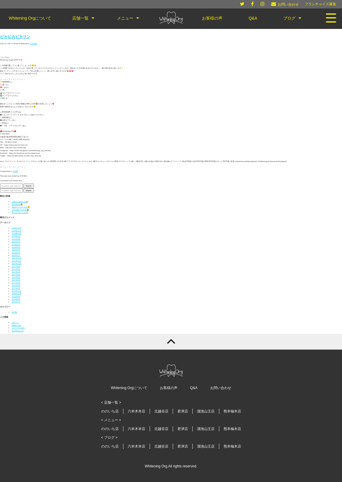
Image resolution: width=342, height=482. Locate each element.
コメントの (18, 328)
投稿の (16, 325)
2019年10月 (16, 233)
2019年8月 (16, 239)
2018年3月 (16, 250)
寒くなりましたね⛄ (20, 212)
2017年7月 (16, 272)
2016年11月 (16, 294)
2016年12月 (16, 291)
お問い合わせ (220, 388)
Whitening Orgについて (129, 388)
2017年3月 (16, 283)
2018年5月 (16, 244)
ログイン (15, 322)
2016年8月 (16, 299)
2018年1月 (16, 255)
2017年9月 (16, 266)
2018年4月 (16, 247)
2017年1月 (16, 288)
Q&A (193, 388)
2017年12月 (16, 258)
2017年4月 (16, 280)
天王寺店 (33, 43)
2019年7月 (16, 242)
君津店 (182, 411)
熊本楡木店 (232, 411)
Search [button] (29, 186)
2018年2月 (16, 253)
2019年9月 (16, 236)
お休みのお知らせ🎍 (20, 202)
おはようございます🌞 (21, 207)
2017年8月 (16, 269)
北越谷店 (161, 411)
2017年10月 (16, 263)
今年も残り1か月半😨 (20, 210)
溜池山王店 (206, 411)
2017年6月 (16, 275)
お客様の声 (168, 388)
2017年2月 (16, 285)
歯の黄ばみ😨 (17, 204)
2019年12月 (16, 228)
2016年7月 (16, 302)
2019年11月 (16, 231)
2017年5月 (16, 277)
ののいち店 (110, 411)
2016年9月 (16, 297)
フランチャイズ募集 (320, 4)
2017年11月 (16, 261)
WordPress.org (18, 331)
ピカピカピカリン (15, 37)
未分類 (15, 171)
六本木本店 (136, 411)
